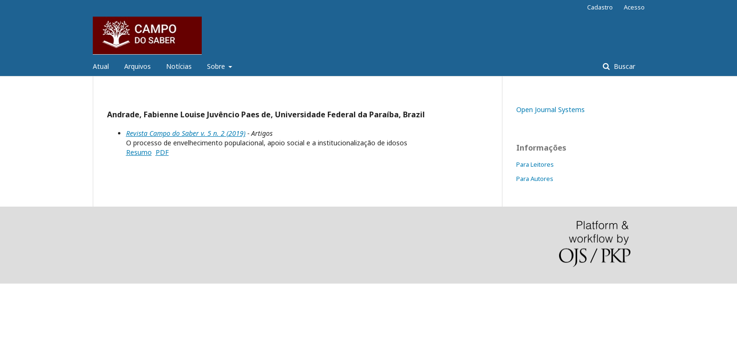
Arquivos (137, 66)
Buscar (623, 66)
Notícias (179, 66)
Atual (101, 66)
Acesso (634, 7)
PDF (162, 152)
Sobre (217, 66)
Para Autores (534, 178)
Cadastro (600, 7)
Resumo (139, 152)
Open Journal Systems (550, 109)
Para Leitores (535, 164)
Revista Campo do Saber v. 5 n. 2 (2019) (186, 133)
